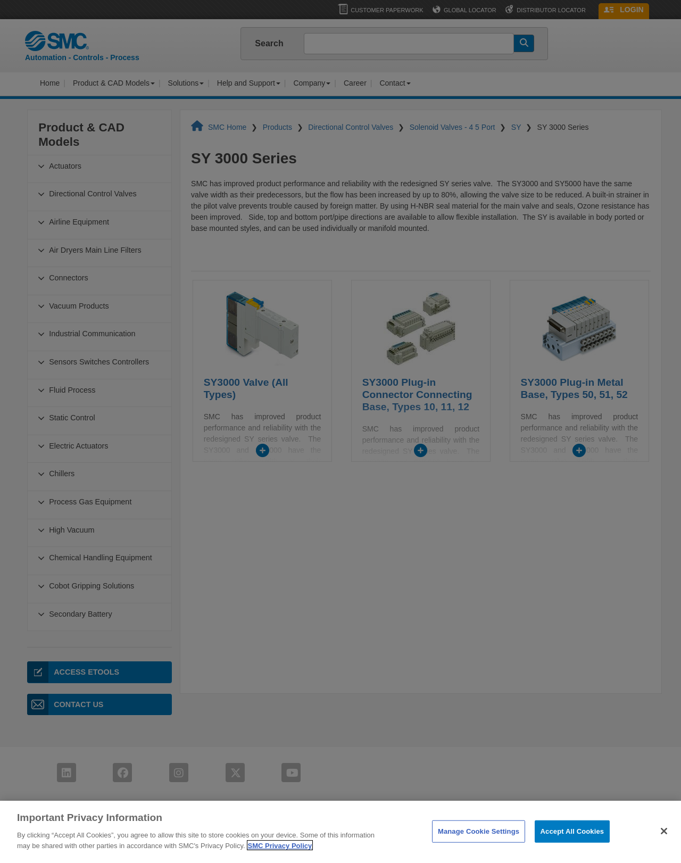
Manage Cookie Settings (478, 847)
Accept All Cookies (572, 847)
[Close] (664, 846)
